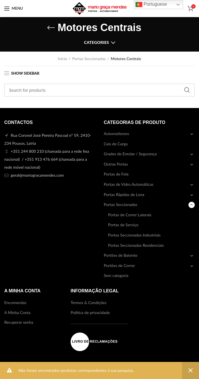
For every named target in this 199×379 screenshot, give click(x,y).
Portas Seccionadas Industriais (134, 235)
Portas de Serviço (123, 224)
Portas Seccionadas (89, 58)
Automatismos (116, 133)
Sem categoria (116, 275)
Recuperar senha (18, 322)
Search (187, 90)
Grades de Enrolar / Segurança (130, 153)
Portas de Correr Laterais (129, 214)
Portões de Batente (121, 255)
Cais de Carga (116, 143)
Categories (96, 42)
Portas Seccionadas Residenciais (136, 245)
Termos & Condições (88, 302)
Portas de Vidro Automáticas (128, 184)
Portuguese (151, 4)
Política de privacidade (90, 312)
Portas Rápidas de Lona (124, 194)
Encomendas (15, 302)
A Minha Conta (17, 312)
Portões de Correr (119, 265)
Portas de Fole (116, 174)
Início (62, 58)
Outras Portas (116, 164)
